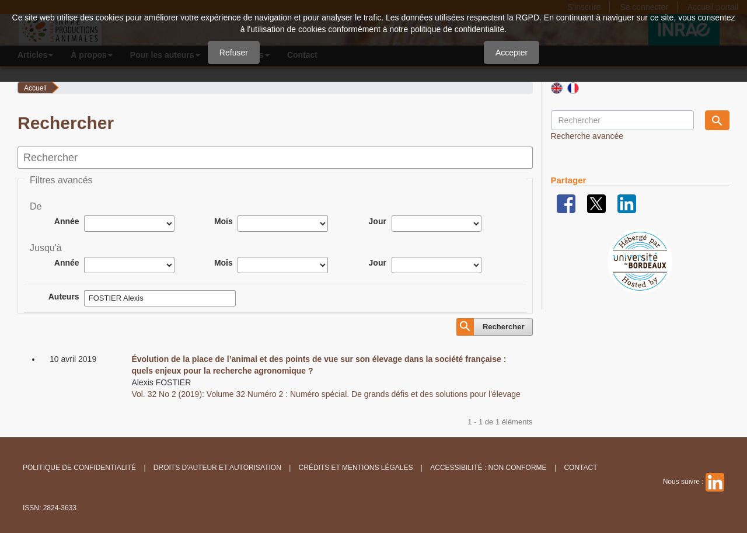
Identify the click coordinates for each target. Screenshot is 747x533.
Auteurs (63, 296)
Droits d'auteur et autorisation (217, 468)
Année (66, 221)
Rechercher (504, 326)
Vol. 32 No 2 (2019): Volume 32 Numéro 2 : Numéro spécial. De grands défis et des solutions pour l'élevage (326, 394)
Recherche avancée (587, 136)
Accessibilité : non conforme (488, 468)
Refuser (233, 52)
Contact (580, 468)
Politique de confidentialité (79, 468)
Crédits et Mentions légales (356, 468)
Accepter (511, 52)
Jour (377, 221)
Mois (223, 221)
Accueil (35, 88)
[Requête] (622, 120)
